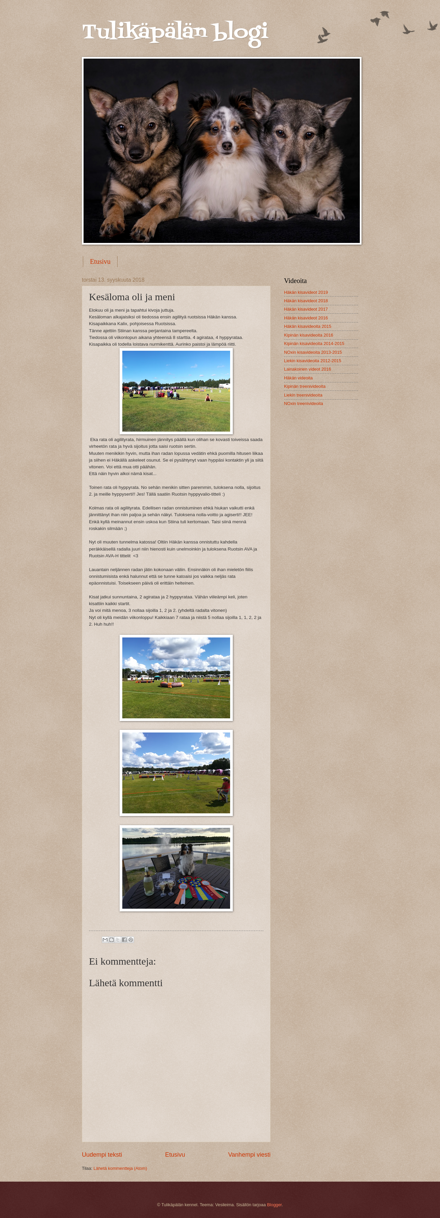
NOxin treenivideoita (303, 403)
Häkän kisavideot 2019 (306, 292)
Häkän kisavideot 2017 (306, 309)
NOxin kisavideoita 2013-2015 (313, 352)
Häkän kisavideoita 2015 (307, 326)
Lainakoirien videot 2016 (307, 369)
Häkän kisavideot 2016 (306, 317)
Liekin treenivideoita (303, 395)
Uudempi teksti (102, 1154)
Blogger (274, 1204)
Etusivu (100, 261)
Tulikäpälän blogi (175, 33)
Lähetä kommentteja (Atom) (120, 1168)
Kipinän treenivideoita (304, 386)
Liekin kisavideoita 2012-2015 (312, 360)
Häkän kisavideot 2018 (306, 300)
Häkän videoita (298, 377)
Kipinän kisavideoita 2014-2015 (314, 343)
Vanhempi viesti (249, 1154)
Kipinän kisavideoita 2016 (308, 335)
